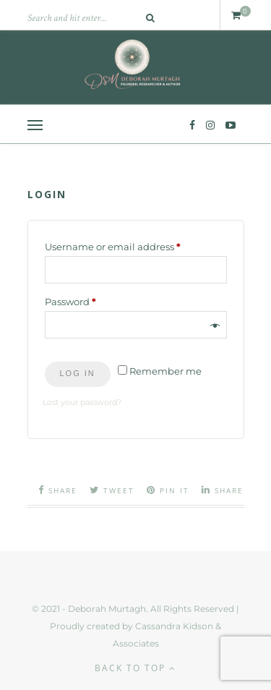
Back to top (135, 668)
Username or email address (134, 244)
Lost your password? (82, 402)
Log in (77, 373)
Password (92, 299)
